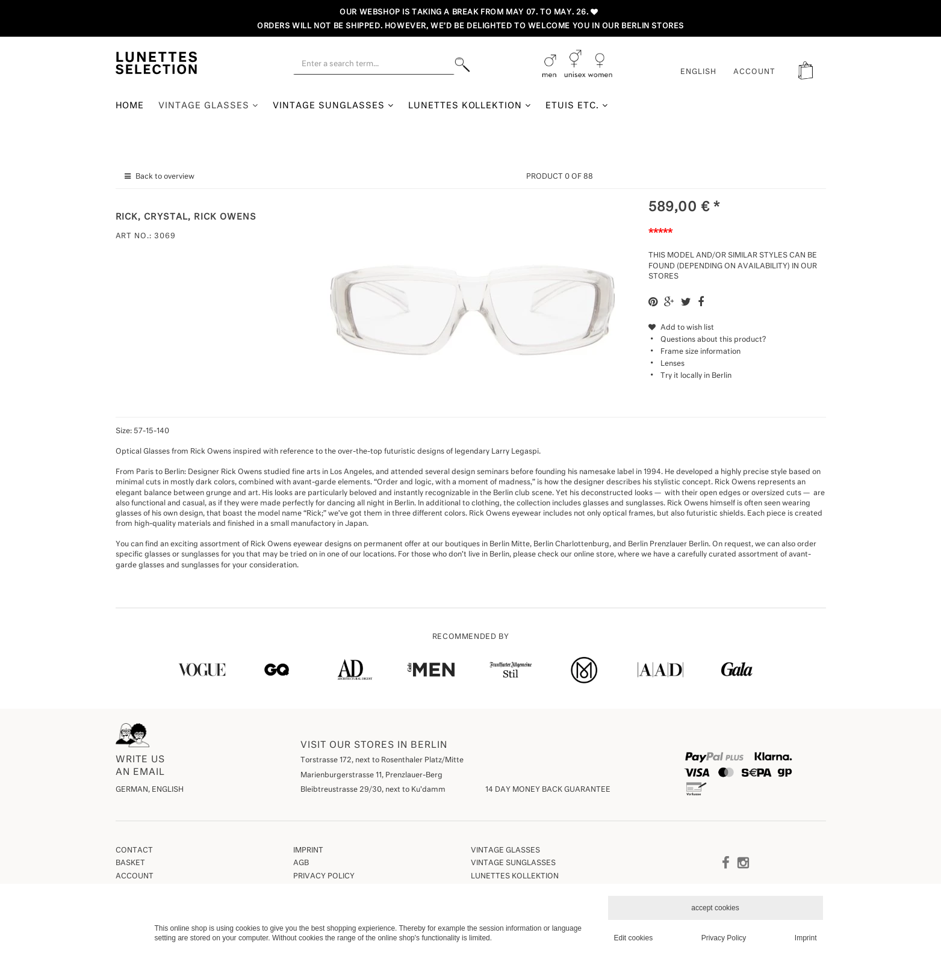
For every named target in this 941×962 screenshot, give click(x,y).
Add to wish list (681, 327)
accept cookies (715, 908)
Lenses (672, 364)
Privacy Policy (324, 876)
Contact (134, 850)
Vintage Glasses (208, 105)
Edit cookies (633, 938)
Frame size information (700, 352)
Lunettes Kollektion (470, 105)
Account (135, 876)
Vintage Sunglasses (333, 105)
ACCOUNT (754, 72)
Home (130, 106)
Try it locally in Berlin (695, 376)
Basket (130, 863)
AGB (301, 863)
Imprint (308, 850)
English (698, 72)
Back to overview (164, 176)
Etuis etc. (576, 105)
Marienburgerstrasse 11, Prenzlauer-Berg (371, 775)
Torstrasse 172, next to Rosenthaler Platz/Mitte (382, 760)
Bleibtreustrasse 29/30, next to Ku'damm (373, 790)
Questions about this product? (707, 340)
